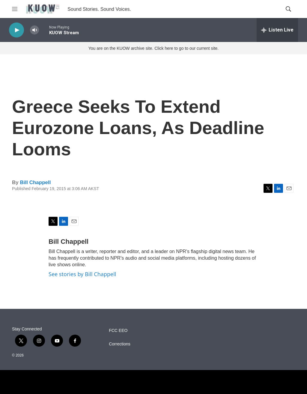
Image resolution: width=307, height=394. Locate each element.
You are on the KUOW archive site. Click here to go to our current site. (153, 48)
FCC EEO (118, 330)
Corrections (119, 344)
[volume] (34, 30)
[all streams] (277, 30)
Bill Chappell (35, 182)
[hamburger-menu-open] (14, 9)
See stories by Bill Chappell (82, 274)
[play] (16, 30)
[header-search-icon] (288, 9)
